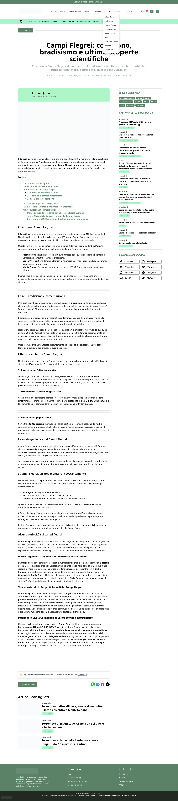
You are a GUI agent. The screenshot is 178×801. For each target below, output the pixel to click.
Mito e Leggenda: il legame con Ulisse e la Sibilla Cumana (55, 212)
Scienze (25, 30)
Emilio (121, 160)
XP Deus (154, 102)
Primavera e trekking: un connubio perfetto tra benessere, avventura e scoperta (135, 181)
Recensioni (97, 11)
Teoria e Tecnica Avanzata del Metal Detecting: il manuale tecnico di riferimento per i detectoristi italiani (135, 166)
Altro (106, 11)
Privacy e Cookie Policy (99, 795)
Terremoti (140, 105)
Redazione (111, 795)
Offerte (62, 11)
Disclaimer (119, 795)
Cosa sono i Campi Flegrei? (36, 183)
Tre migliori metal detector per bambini (137, 222)
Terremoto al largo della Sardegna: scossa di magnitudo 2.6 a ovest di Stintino (71, 742)
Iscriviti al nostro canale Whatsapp (89, 2)
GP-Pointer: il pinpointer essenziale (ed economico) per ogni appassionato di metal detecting (136, 197)
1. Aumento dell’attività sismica (42, 192)
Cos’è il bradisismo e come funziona (40, 186)
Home (53, 11)
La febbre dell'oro (127, 128)
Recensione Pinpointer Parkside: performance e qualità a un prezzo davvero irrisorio (134, 150)
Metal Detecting (83, 21)
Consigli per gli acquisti (129, 140)
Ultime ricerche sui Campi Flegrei (39, 189)
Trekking (124, 187)
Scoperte (130, 105)
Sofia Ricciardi (46, 720)
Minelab (96, 21)
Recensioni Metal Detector (130, 156)
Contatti (129, 11)
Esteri (122, 105)
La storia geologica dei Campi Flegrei (41, 203)
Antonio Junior (41, 93)
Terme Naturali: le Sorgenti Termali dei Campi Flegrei (53, 216)
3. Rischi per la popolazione (40, 198)
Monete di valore (75, 785)
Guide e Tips (125, 236)
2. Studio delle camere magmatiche (44, 195)
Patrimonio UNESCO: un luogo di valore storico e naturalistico (57, 219)
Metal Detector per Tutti (78, 781)
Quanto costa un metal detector (133, 243)
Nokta (146, 102)
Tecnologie (124, 215)
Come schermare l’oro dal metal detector (137, 233)
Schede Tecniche (75, 11)
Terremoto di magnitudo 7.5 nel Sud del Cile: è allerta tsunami (73, 725)
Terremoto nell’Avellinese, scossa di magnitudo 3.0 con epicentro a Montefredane (73, 708)
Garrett (71, 21)
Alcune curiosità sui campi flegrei (39, 209)
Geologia (47, 714)
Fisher (63, 21)
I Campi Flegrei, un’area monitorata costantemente (48, 206)
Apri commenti (27, 684)
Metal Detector (126, 246)
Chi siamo (118, 11)
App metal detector (50, 21)
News (87, 11)
